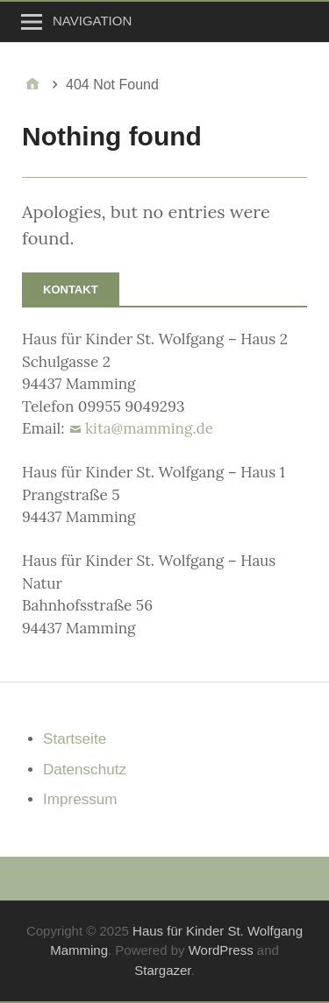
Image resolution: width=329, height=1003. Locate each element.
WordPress (221, 950)
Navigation (92, 20)
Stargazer (162, 970)
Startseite (74, 739)
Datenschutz (84, 769)
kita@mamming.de (149, 428)
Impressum (80, 799)
